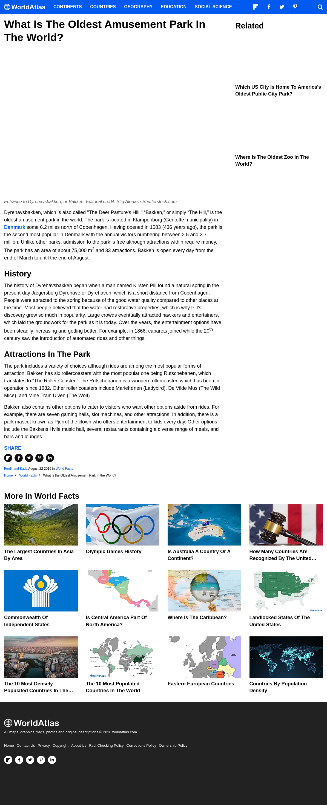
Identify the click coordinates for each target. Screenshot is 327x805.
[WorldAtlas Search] (320, 7)
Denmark (14, 227)
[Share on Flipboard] (8, 458)
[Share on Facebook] (19, 458)
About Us (79, 745)
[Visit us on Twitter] (30, 760)
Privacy (44, 745)
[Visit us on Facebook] (19, 760)
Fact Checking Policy (106, 745)
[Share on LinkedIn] (50, 458)
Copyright (60, 745)
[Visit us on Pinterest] (41, 760)
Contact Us (26, 745)
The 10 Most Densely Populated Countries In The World (36, 690)
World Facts (64, 469)
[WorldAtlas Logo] (26, 7)
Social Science (213, 6)
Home (9, 745)
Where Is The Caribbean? (197, 617)
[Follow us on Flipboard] (8, 760)
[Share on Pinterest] (39, 458)
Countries (103, 6)
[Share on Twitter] (29, 458)
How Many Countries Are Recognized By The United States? (280, 558)
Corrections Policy (141, 745)
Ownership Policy (173, 745)
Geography (138, 6)
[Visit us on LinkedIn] (52, 760)
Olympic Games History (114, 551)
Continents (67, 6)
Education (174, 6)
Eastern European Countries (201, 683)
